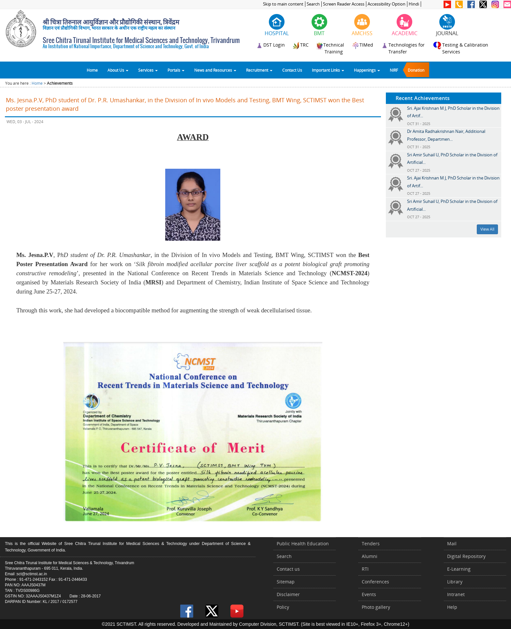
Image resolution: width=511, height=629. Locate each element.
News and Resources (215, 70)
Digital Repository (466, 556)
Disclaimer (288, 594)
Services (148, 70)
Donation (416, 70)
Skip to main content (283, 4)
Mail (452, 543)
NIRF (394, 70)
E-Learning (459, 569)
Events (369, 594)
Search (313, 4)
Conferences (375, 582)
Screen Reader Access (343, 4)
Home (92, 70)
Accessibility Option (386, 4)
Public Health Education (303, 543)
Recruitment (259, 70)
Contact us (288, 569)
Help (452, 607)
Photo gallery (376, 607)
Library (454, 582)
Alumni (369, 556)
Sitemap (286, 582)
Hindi (414, 4)
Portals (176, 70)
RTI (365, 569)
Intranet (456, 594)
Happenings (367, 70)
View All (487, 229)
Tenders (371, 543)
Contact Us (292, 70)
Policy (283, 607)
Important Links (328, 70)
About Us (118, 70)
